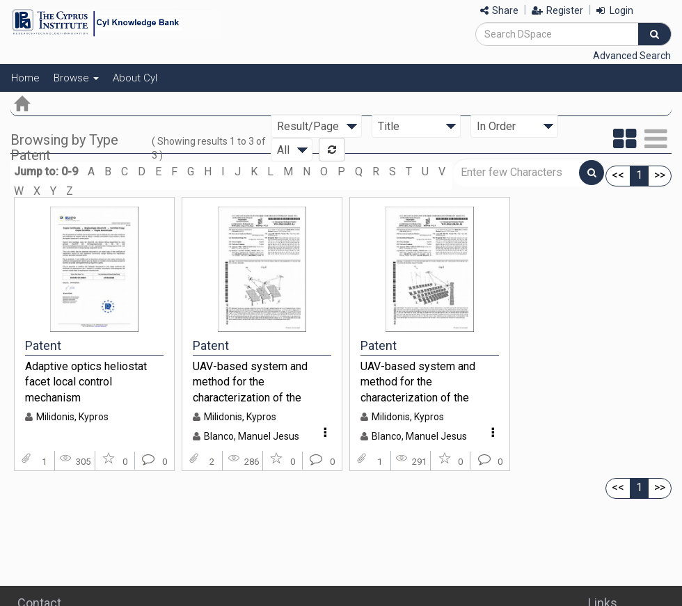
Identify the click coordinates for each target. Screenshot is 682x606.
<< (618, 175)
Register (557, 10)
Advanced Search (632, 55)
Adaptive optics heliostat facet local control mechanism (86, 382)
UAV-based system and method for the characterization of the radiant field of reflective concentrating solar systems (429, 382)
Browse (76, 78)
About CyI (135, 78)
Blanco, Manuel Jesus (251, 436)
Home (25, 78)
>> (659, 175)
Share (499, 10)
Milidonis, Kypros (72, 416)
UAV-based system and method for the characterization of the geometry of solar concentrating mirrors (250, 382)
